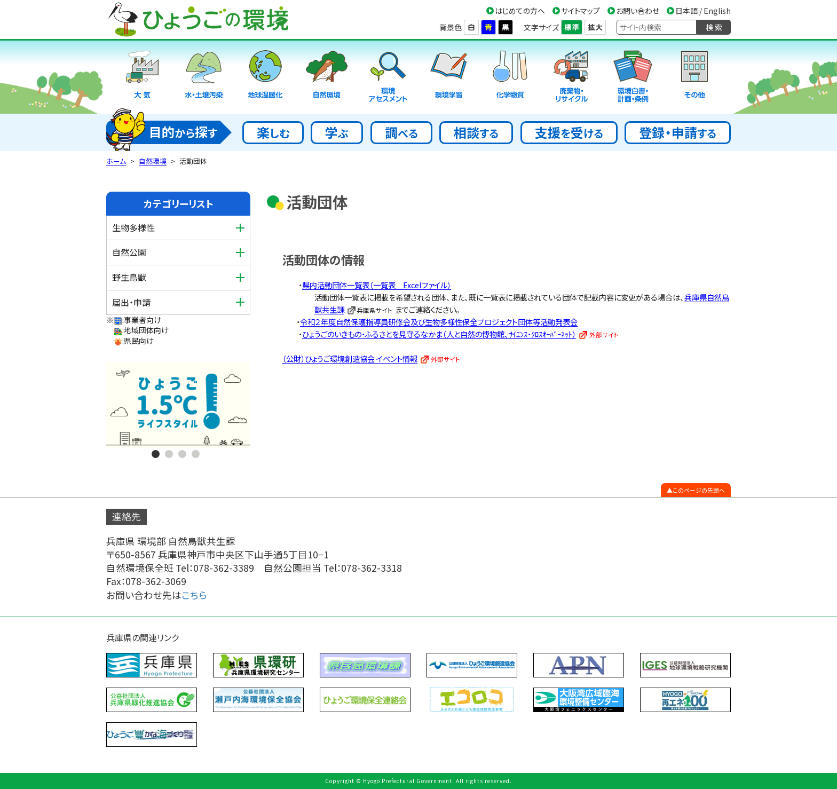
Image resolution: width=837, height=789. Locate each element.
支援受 (569, 132)
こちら (194, 595)
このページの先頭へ (699, 490)
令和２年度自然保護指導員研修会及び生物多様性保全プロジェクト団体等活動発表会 (439, 321)
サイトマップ (580, 10)
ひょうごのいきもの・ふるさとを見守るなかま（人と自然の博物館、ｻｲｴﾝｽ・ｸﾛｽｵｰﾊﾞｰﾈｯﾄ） (439, 334)
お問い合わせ (637, 10)
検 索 (714, 27)
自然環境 (153, 161)
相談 (476, 132)
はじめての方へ (520, 10)
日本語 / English (703, 10)
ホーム (116, 161)
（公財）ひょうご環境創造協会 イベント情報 (349, 358)
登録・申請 (677, 132)
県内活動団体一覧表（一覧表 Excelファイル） (376, 284)
